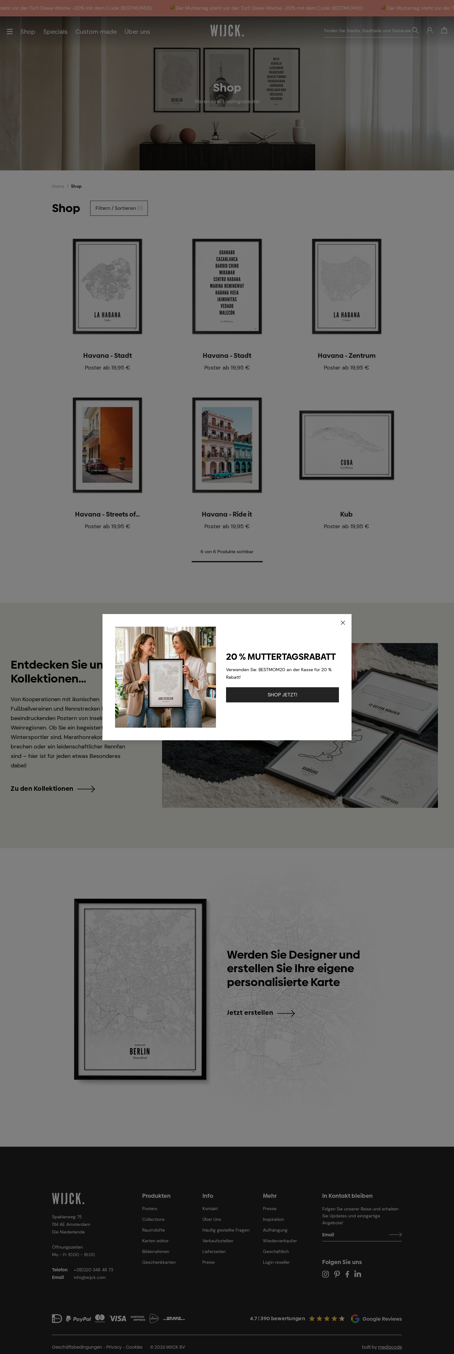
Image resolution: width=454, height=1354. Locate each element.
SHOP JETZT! (282, 694)
